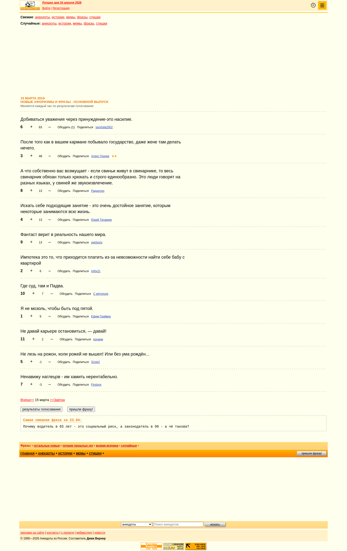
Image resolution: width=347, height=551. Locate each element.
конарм (98, 339)
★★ (114, 156)
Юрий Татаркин (101, 220)
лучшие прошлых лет (77, 445)
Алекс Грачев (100, 156)
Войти (46, 8)
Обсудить (64, 156)
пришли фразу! (311, 453)
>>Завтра (57, 400)
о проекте (67, 532)
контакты (53, 532)
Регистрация (61, 8)
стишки (94, 17)
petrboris (96, 242)
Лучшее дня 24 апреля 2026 (61, 2)
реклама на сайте (32, 532)
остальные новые (47, 445)
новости (99, 532)
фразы (82, 17)
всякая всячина (107, 445)
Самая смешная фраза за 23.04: (52, 420)
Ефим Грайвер (101, 316)
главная (27, 453)
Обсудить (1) (66, 127)
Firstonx (96, 384)
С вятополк (100, 294)
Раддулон (97, 191)
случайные (129, 445)
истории (58, 17)
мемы (70, 17)
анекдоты (42, 17)
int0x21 (95, 271)
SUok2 (95, 362)
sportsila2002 (104, 127)
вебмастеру (84, 532)
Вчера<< (27, 400)
